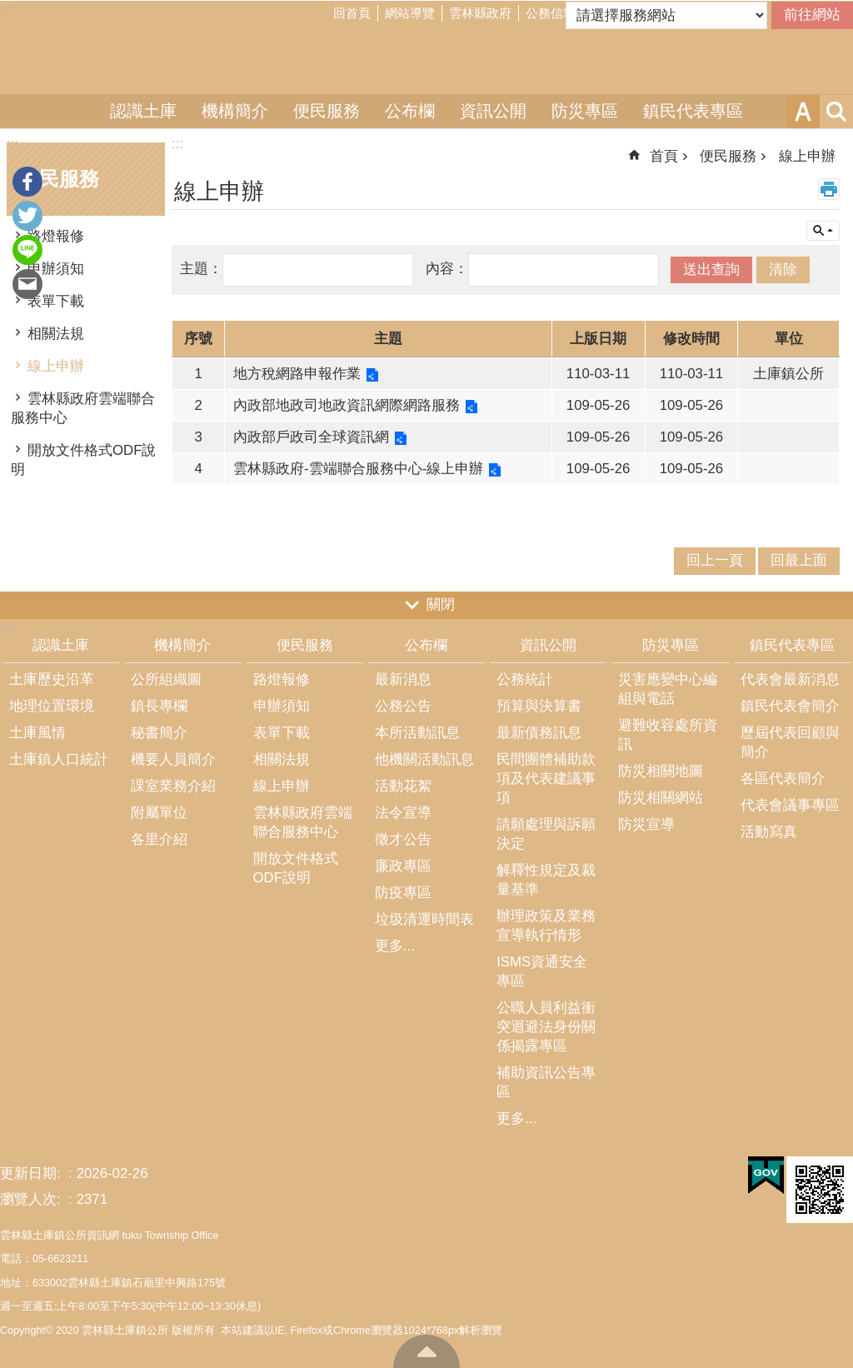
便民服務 (326, 111)
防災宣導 (646, 824)
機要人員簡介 (173, 759)
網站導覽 (410, 13)
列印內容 (829, 189)
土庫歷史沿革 (51, 679)
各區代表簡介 (783, 778)
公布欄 (410, 111)
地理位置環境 (51, 706)
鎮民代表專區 (693, 111)
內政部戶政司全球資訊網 (311, 437)
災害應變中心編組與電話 (667, 689)
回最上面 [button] (799, 560)
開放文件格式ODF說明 (83, 459)
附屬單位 (159, 813)
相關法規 (55, 334)
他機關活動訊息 (424, 759)
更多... (395, 946)
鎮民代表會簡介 (790, 706)
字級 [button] (803, 111)
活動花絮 (403, 786)
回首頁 (352, 13)
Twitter (27, 216)
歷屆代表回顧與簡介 (790, 742)
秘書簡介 (159, 733)
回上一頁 (714, 560)
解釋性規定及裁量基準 (546, 879)
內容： (447, 269)
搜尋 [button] (836, 111)
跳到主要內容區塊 (8, 8)
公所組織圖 (166, 679)
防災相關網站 (660, 798)
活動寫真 (769, 832)
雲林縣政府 (480, 13)
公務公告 (403, 706)
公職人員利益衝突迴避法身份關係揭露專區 (546, 1027)
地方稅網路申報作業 (297, 374)
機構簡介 (235, 111)
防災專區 (584, 111)
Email (27, 284)
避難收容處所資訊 (667, 734)
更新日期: (32, 1173)
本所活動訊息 (417, 733)
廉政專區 (403, 866)
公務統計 (524, 679)
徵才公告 (403, 839)
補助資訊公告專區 (546, 1082)
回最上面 (426, 1351)
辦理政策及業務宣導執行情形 (546, 925)
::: (6, 9)
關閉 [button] (440, 604)
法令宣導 (403, 813)
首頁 (664, 156)
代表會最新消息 (790, 679)
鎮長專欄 (159, 706)
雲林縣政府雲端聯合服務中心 (83, 408)
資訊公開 (493, 111)
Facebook (27, 182)
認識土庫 (143, 111)
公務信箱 (551, 13)
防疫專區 (403, 893)
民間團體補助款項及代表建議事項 (546, 778)
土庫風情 (37, 733)
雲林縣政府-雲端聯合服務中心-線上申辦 (358, 469)
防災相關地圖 (660, 771)
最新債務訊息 (538, 733)
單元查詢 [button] (823, 231)
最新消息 (403, 679)
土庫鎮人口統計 (58, 759)
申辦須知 (55, 269)
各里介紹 (159, 839)
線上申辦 (55, 366)
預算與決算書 (538, 706)
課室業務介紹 (173, 786)
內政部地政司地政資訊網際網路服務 (346, 405)
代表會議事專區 (790, 805)
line (27, 250)
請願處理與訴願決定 (546, 833)
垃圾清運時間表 (424, 919)
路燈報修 (55, 236)
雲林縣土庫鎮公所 (426, 60)
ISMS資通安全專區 (541, 971)
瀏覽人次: (32, 1199)
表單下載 (55, 301)
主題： (201, 269)
